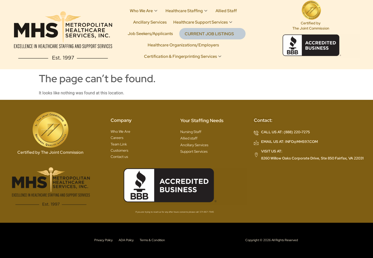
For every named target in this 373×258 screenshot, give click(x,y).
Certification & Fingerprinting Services (182, 56)
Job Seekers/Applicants (150, 33)
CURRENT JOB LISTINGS (209, 34)
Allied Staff (225, 10)
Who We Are (143, 10)
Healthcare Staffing (186, 10)
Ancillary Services (149, 22)
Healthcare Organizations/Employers (183, 45)
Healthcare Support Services (202, 22)
